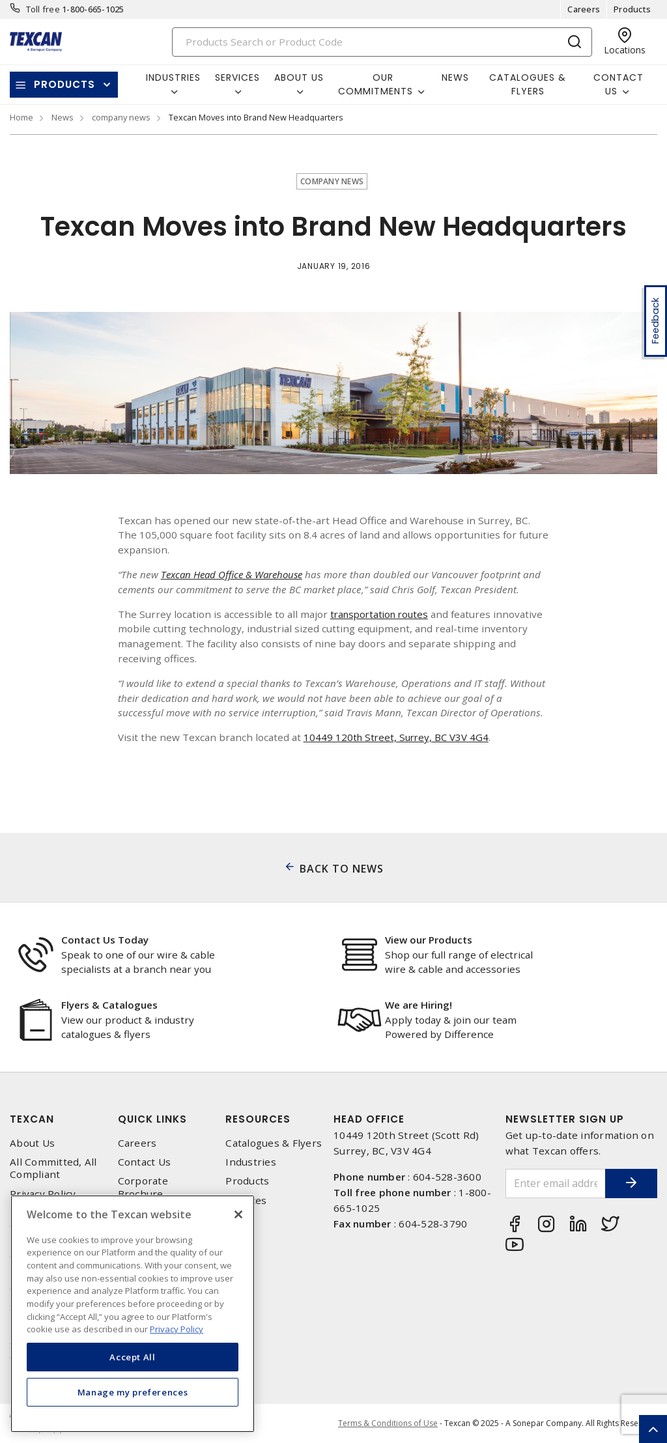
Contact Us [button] (618, 84)
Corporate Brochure (143, 1187)
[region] (132, 1314)
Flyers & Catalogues (109, 1004)
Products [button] (64, 84)
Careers (583, 9)
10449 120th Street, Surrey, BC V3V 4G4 (398, 737)
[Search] (382, 42)
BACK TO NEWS (342, 869)
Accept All (132, 1357)
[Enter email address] (549, 1183)
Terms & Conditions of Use (388, 1423)
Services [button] (237, 77)
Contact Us (144, 1162)
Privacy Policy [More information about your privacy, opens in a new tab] (176, 1329)
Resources (258, 1119)
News (455, 77)
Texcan (32, 1119)
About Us (32, 1143)
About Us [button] (299, 77)
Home (21, 117)
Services (245, 1200)
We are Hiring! (418, 1004)
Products (632, 9)
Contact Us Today (105, 939)
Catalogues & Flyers (527, 84)
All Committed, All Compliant (53, 1168)
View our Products (428, 939)
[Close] (238, 1214)
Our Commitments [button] (375, 84)
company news (121, 117)
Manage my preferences (133, 1392)
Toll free (43, 9)
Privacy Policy (43, 1194)
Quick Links (152, 1119)
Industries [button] (173, 77)
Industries (250, 1162)
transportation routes (382, 614)
